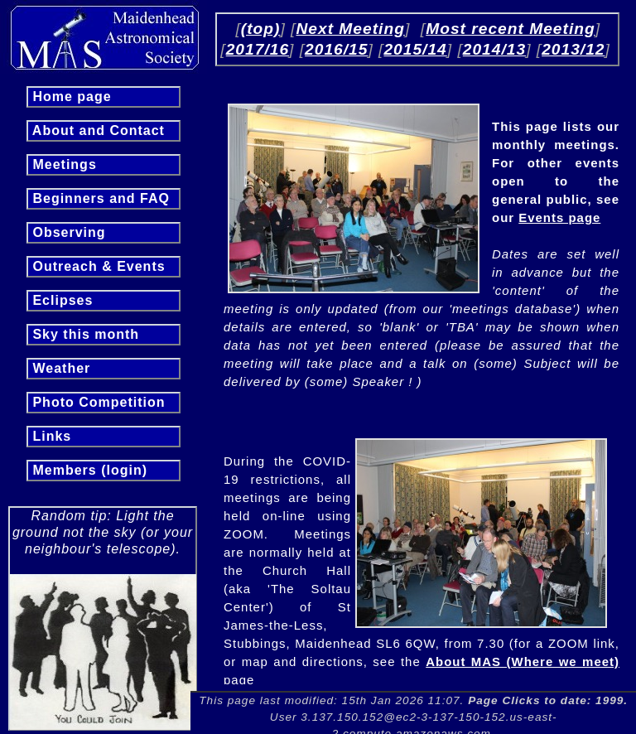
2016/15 (336, 49)
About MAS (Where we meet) (522, 661)
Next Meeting (350, 28)
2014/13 (494, 49)
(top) (261, 28)
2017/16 (257, 49)
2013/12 (573, 49)
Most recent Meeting (510, 28)
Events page (559, 217)
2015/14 (414, 49)
